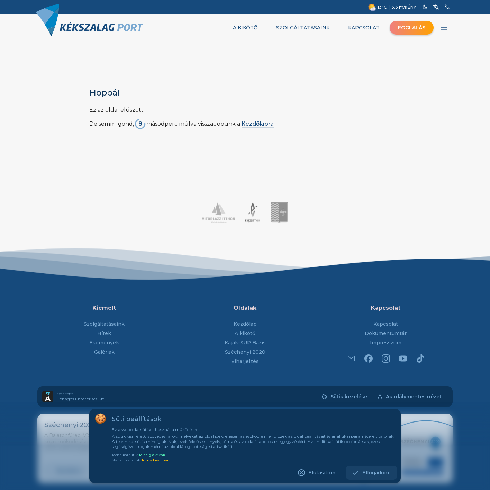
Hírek (104, 333)
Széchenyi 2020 (245, 352)
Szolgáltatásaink (104, 324)
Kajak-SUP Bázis (245, 342)
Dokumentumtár (386, 333)
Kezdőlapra (258, 123)
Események (104, 342)
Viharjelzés (245, 361)
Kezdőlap (245, 324)
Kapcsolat (385, 324)
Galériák (104, 352)
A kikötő (245, 333)
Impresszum (385, 342)
